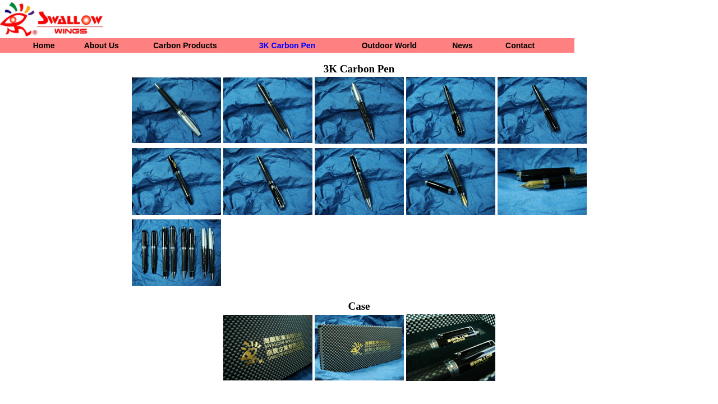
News (462, 45)
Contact (520, 45)
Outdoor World (389, 45)
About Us (101, 45)
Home (44, 45)
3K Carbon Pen (287, 45)
